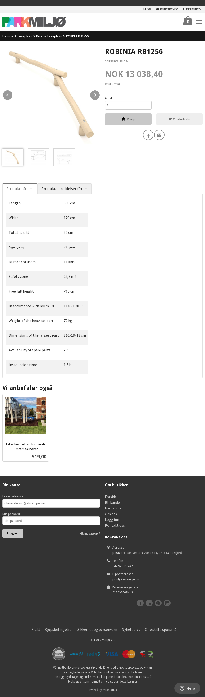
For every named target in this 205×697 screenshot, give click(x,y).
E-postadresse (12, 496)
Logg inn (112, 519)
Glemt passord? (90, 534)
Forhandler (114, 508)
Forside (7, 36)
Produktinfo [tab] (16, 189)
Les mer (132, 681)
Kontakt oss (115, 525)
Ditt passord (11, 514)
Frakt (35, 629)
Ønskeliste (179, 119)
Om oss (111, 513)
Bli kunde (112, 502)
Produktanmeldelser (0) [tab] (61, 189)
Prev (12, 94)
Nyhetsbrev (131, 629)
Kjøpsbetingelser (59, 629)
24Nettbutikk (110, 690)
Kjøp (128, 119)
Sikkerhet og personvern (97, 629)
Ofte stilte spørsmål (161, 629)
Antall (109, 98)
